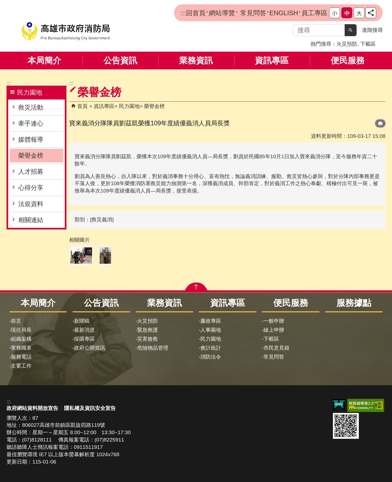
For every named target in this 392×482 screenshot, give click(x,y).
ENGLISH (284, 13)
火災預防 (346, 44)
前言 (16, 321)
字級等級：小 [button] (334, 12)
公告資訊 (120, 60)
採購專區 (84, 339)
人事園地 (210, 330)
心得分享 (30, 187)
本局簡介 (44, 60)
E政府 (339, 405)
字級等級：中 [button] (347, 12)
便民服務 (348, 60)
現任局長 (21, 330)
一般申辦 (274, 321)
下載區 (368, 44)
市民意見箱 (276, 348)
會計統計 (210, 348)
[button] (351, 30)
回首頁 (196, 13)
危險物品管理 (152, 348)
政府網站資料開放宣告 (32, 408)
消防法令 (210, 357)
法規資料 (30, 203)
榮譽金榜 (30, 155)
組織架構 (21, 339)
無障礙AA (365, 405)
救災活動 (30, 107)
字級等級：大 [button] (359, 12)
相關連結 (30, 219)
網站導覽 (222, 13)
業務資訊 (196, 60)
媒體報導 (30, 139)
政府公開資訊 (89, 348)
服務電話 (21, 357)
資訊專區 (272, 60)
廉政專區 (210, 321)
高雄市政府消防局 (66, 31)
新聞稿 (82, 321)
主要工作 (21, 366)
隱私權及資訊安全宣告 (90, 408)
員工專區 (314, 13)
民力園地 (129, 106)
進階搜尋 (372, 30)
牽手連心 (30, 123)
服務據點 (353, 303)
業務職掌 (21, 348)
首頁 (82, 106)
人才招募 (30, 171)
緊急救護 (147, 330)
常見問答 (252, 13)
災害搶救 (147, 339)
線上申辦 (274, 330)
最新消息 (84, 330)
